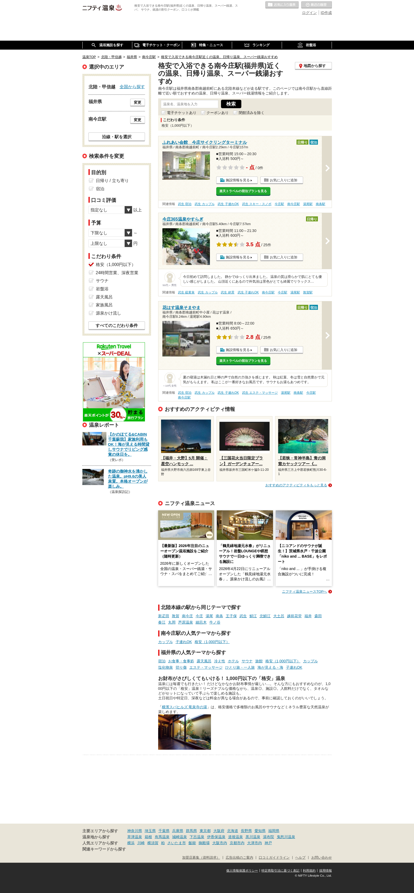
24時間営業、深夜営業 (117, 272)
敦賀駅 (308, 292)
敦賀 (175, 616)
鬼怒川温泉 (286, 837)
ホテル (233, 661)
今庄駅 (279, 204)
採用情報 (325, 870)
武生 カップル (204, 204)
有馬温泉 (162, 837)
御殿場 (204, 843)
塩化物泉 (165, 667)
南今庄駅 (293, 204)
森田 (318, 616)
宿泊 (162, 661)
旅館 (259, 661)
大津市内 (254, 843)
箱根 (148, 837)
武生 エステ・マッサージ (260, 393)
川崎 (141, 843)
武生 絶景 (227, 292)
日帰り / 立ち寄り (112, 180)
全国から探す (132, 86)
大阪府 (218, 831)
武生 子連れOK (228, 204)
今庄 (199, 616)
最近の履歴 (316, 5)
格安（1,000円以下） (212, 642)
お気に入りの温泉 (282, 5)
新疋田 (163, 616)
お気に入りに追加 (283, 180)
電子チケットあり (181, 113)
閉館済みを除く (252, 113)
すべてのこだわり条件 (117, 325)
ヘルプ (300, 857)
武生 (243, 616)
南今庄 (187, 616)
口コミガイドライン (274, 857)
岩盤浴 (102, 289)
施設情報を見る (238, 180)
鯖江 (253, 616)
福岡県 (273, 831)
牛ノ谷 (214, 622)
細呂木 (201, 622)
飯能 (192, 843)
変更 (137, 102)
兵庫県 (177, 831)
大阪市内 (219, 843)
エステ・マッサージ (206, 667)
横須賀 (152, 843)
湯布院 (268, 837)
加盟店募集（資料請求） (201, 857)
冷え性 (219, 661)
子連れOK (184, 642)
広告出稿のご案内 (239, 857)
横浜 (131, 843)
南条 (219, 616)
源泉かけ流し (108, 313)
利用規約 (309, 870)
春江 (162, 622)
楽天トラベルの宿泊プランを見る (243, 191)
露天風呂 (204, 661)
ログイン (309, 13)
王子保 (231, 616)
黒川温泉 (253, 837)
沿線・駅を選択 (116, 136)
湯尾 (209, 616)
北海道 (232, 831)
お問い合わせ (321, 857)
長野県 (246, 831)
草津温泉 (134, 837)
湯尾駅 (308, 204)
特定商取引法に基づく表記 (280, 870)
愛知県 (260, 831)
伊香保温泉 (216, 837)
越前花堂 (294, 616)
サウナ (247, 661)
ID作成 (326, 13)
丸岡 (172, 622)
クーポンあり (217, 113)
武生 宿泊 (184, 204)
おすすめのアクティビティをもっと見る (296, 485)
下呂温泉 (197, 837)
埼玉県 (150, 831)
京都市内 (237, 843)
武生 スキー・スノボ (256, 204)
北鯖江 (265, 616)
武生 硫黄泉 (186, 292)
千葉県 (164, 831)
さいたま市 (176, 843)
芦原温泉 (185, 622)
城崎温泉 (179, 837)
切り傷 (181, 667)
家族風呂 (104, 305)
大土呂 (278, 616)
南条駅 (320, 204)
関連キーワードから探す (104, 849)
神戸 (268, 843)
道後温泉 (235, 837)
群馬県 (191, 831)
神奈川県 (134, 831)
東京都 (205, 831)
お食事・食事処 (181, 661)
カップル (165, 642)
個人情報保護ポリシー (242, 870)
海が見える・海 (270, 667)
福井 (308, 616)
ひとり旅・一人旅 (240, 667)
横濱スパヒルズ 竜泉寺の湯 (184, 707)
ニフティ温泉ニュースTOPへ (304, 591)
